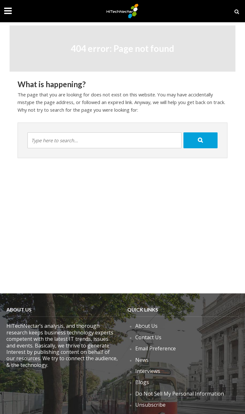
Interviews (147, 371)
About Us (146, 325)
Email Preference (155, 348)
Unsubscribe (150, 404)
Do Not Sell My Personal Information (179, 393)
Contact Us (148, 337)
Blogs (142, 382)
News (142, 359)
